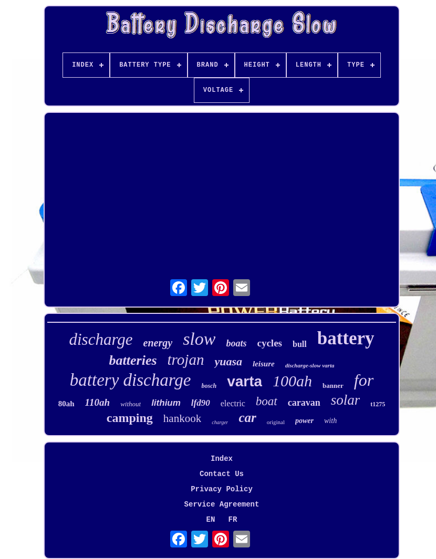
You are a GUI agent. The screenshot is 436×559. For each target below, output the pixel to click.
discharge (100, 339)
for (363, 380)
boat (266, 401)
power (304, 421)
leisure (264, 364)
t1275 (377, 404)
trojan (186, 359)
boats (236, 343)
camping (130, 418)
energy (158, 343)
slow (199, 339)
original (276, 422)
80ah (66, 403)
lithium (166, 403)
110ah (97, 402)
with (330, 421)
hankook (182, 418)
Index (222, 459)
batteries (133, 360)
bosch (208, 385)
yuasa (228, 361)
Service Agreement (221, 504)
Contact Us (222, 474)
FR (233, 519)
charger (220, 422)
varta (244, 381)
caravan (304, 402)
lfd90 (200, 403)
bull (300, 344)
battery (346, 338)
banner (333, 385)
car (247, 417)
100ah (292, 380)
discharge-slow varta (310, 365)
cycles (269, 343)
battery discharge (130, 380)
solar (345, 400)
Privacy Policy (222, 489)
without (130, 404)
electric (233, 403)
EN (210, 519)
